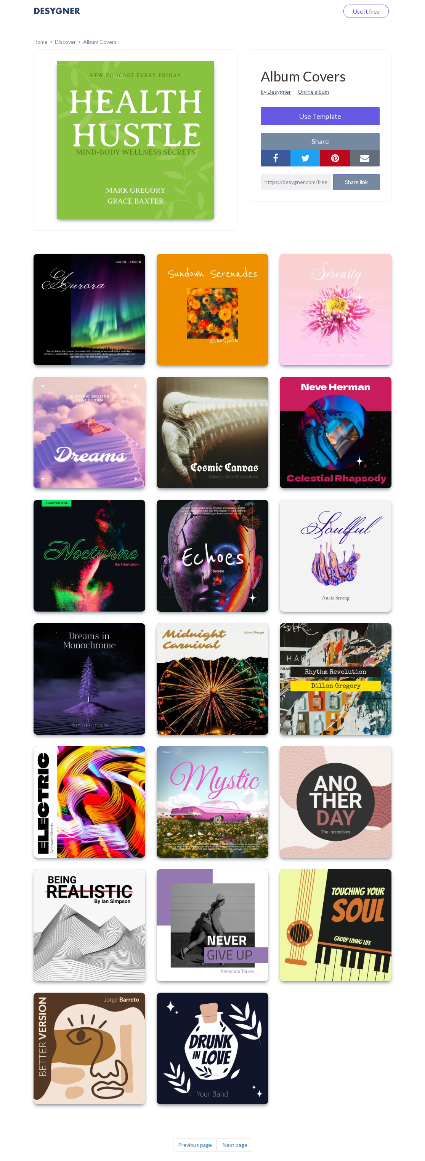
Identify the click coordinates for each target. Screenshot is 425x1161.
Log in (321, 11)
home (41, 41)
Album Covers (100, 41)
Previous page (195, 1145)
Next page (235, 1145)
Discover (65, 41)
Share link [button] (356, 182)
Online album (313, 91)
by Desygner (276, 91)
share (320, 141)
